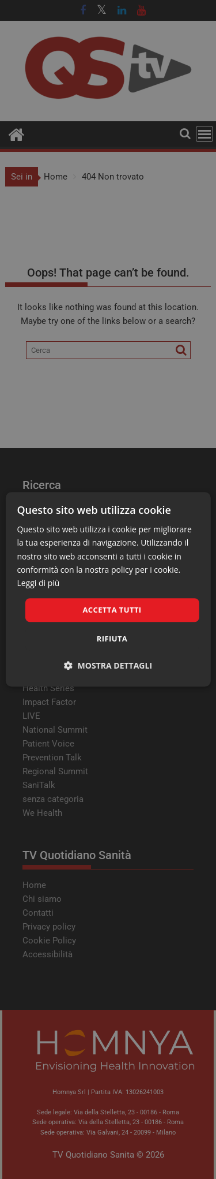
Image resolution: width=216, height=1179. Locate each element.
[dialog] (107, 589)
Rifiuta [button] (112, 639)
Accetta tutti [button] (111, 610)
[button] (108, 666)
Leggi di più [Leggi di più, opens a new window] (38, 582)
